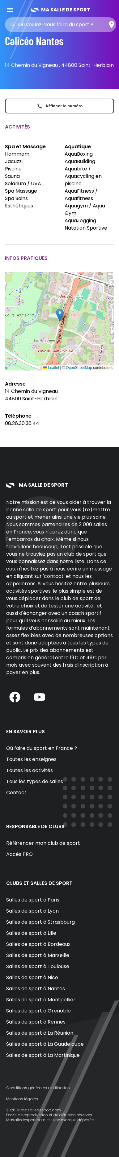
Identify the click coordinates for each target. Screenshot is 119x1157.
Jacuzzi (14, 161)
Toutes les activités (29, 770)
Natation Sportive (86, 227)
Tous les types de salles (34, 781)
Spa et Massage (25, 146)
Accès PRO (19, 854)
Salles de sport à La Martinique (43, 1055)
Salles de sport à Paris (32, 899)
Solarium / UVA (23, 183)
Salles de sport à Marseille (37, 955)
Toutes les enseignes (31, 759)
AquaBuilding (80, 161)
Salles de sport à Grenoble (38, 1010)
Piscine (13, 168)
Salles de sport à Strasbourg (40, 922)
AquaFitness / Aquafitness (81, 194)
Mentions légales (22, 1099)
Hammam (17, 153)
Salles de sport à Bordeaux (38, 944)
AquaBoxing (79, 153)
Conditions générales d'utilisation (38, 1087)
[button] (60, 315)
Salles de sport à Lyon (32, 910)
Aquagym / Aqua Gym (85, 209)
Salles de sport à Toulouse (37, 966)
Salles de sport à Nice (32, 977)
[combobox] (62, 24)
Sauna (12, 176)
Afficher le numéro (60, 106)
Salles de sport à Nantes (35, 988)
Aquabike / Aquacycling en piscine (83, 176)
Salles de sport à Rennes (36, 1021)
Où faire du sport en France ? (41, 748)
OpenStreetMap (79, 368)
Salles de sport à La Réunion (39, 1032)
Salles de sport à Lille (31, 933)
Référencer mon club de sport (43, 843)
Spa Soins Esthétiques (19, 202)
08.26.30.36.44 (22, 423)
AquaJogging (80, 220)
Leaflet (51, 368)
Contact (16, 792)
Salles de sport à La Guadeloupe (45, 1044)
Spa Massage (21, 190)
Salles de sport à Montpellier (40, 999)
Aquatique (78, 146)
